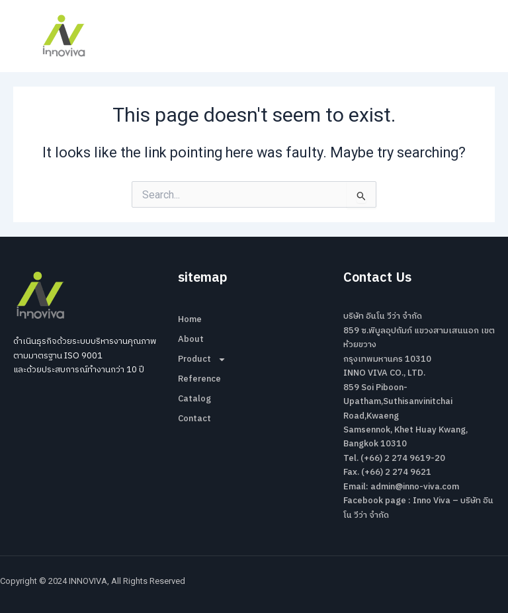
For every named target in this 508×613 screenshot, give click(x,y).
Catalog (194, 398)
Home (190, 319)
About (191, 339)
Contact (194, 418)
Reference (199, 379)
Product (202, 359)
